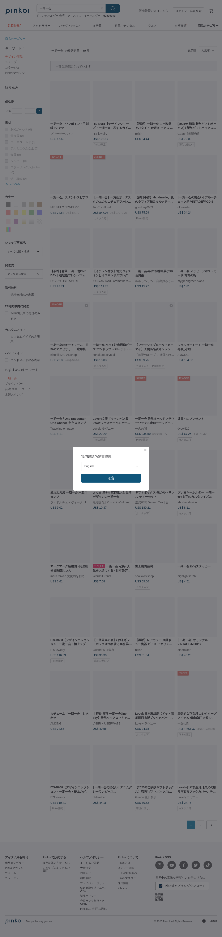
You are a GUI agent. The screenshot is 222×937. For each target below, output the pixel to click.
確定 (111, 478)
